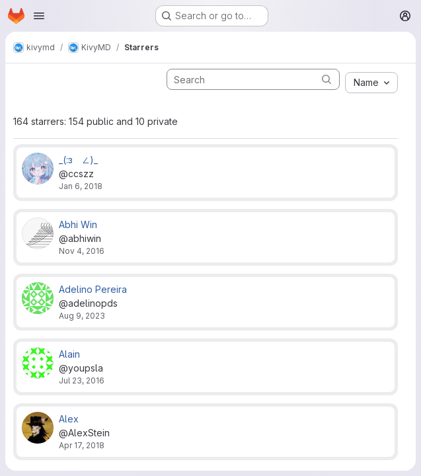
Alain (69, 354)
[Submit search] (326, 79)
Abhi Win (78, 224)
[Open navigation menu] (39, 15)
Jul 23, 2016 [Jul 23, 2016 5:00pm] (81, 380)
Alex (69, 418)
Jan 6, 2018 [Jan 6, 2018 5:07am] (80, 186)
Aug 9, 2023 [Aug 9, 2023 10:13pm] (82, 316)
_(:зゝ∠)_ (78, 159)
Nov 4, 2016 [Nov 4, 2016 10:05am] (81, 251)
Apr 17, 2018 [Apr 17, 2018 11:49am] (81, 445)
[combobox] (371, 82)
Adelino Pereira (93, 289)
